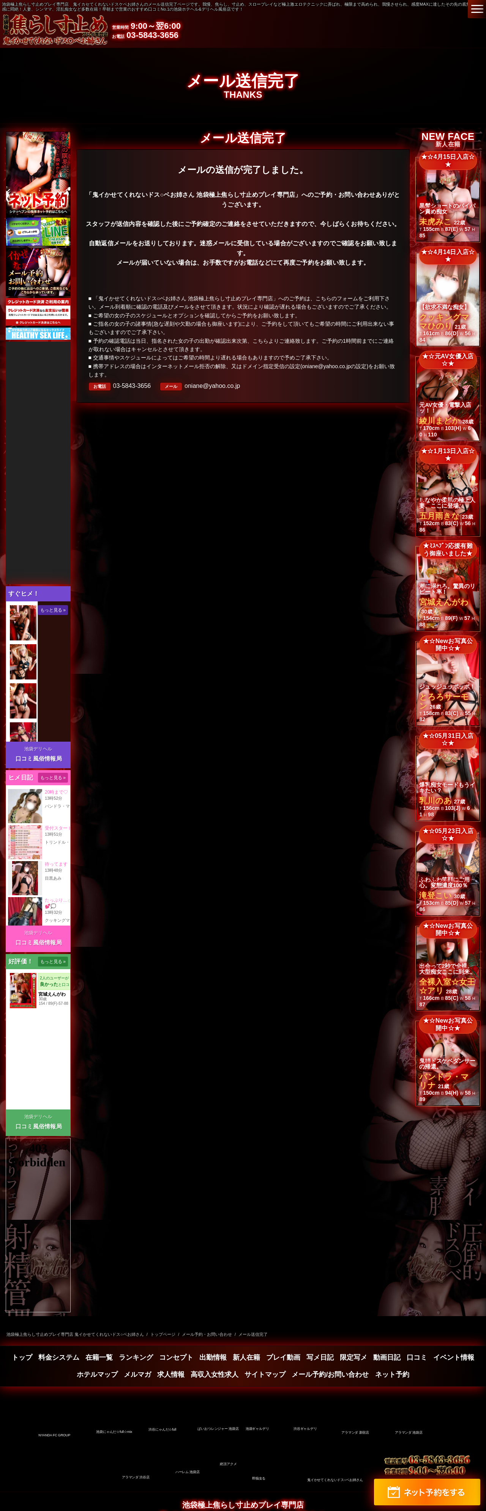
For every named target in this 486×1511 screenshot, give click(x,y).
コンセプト (176, 1357)
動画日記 (387, 1357)
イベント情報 (453, 1357)
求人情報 (171, 1374)
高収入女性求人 (214, 1374)
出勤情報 (213, 1357)
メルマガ (137, 1374)
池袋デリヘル (38, 749)
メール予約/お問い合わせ (330, 1374)
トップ (22, 1357)
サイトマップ (265, 1374)
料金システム (58, 1357)
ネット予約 (392, 1374)
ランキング (136, 1357)
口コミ (417, 1357)
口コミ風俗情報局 (39, 758)
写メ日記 (320, 1357)
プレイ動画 (283, 1357)
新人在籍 (246, 1357)
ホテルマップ (97, 1374)
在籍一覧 (99, 1357)
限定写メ (353, 1357)
